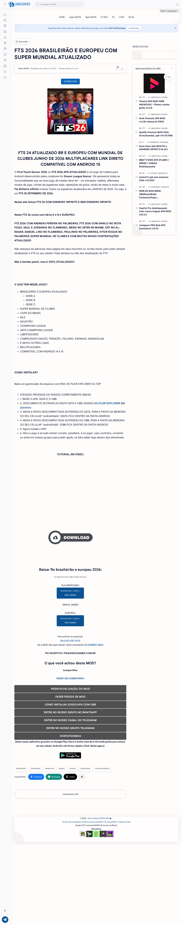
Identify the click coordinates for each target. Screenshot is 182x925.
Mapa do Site (125, 902)
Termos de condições (71, 902)
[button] (177, 4)
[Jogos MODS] (75, 17)
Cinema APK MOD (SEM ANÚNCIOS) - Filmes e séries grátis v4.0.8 (154, 104)
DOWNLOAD (70, 81)
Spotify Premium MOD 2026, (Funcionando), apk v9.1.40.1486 (156, 134)
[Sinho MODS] (23, 68)
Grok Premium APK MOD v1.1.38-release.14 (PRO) (152, 120)
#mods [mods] (73, 808)
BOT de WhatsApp (117, 28)
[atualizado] (166, 97)
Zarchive (25, 407)
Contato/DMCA (111, 902)
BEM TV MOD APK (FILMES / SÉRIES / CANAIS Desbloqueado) (154, 163)
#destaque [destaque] (35, 808)
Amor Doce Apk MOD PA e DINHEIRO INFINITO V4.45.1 (153, 148)
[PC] (113, 17)
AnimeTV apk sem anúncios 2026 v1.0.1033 (153, 179)
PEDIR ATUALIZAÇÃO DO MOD (70, 729)
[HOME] (62, 17)
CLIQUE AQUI (134, 28)
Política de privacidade (93, 902)
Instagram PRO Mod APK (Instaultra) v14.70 (152, 227)
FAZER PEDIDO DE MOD (70, 736)
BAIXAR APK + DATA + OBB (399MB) (70, 633)
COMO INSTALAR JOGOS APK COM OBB (70, 744)
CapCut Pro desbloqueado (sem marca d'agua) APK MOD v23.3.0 (155, 211)
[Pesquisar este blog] (59, 4)
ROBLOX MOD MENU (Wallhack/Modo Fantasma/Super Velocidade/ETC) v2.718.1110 (153, 194)
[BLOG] (131, 17)
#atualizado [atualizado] (21, 808)
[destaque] (164, 142)
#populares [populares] (85, 808)
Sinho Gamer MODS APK (99, 898)
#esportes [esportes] (49, 808)
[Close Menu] (175, 28)
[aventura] (165, 186)
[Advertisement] (70, 568)
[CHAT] (121, 17)
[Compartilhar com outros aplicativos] (82, 817)
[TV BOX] (104, 17)
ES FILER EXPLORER (107, 403)
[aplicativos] (156, 97)
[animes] (154, 173)
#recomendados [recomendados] (102, 808)
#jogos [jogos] (62, 808)
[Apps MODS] (90, 17)
